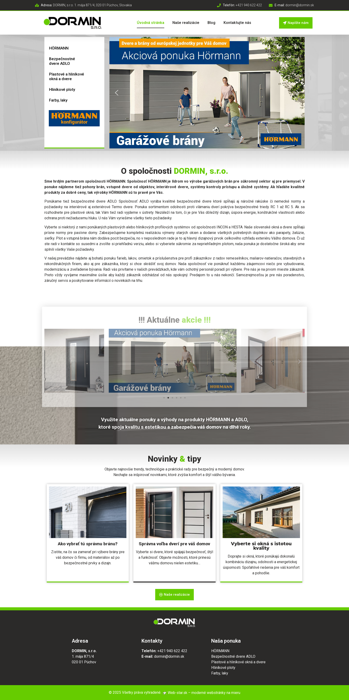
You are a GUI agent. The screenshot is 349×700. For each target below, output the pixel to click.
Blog (211, 22)
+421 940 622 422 (172, 651)
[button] (207, 92)
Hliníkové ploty (62, 89)
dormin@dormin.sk (169, 656)
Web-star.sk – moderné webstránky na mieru (201, 692)
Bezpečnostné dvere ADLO (62, 61)
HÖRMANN (59, 48)
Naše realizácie (185, 22)
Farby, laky (58, 100)
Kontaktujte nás (237, 22)
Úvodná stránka (150, 22)
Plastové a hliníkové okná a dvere (66, 76)
